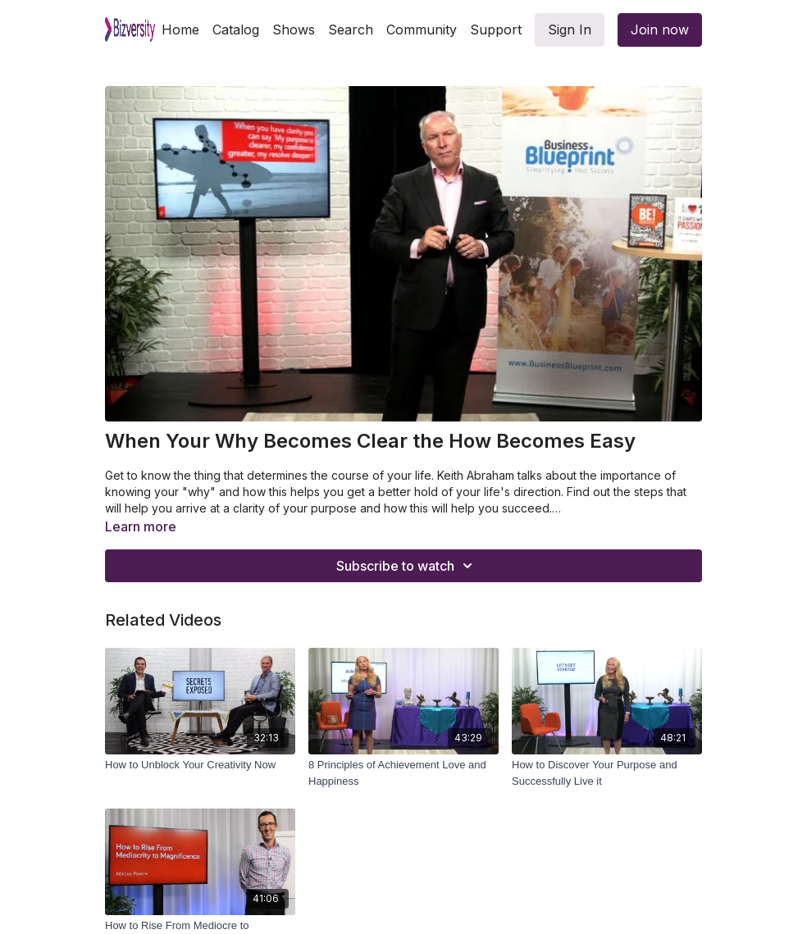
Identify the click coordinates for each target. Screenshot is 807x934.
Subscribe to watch (406, 566)
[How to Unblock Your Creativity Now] (200, 765)
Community (421, 29)
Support (496, 29)
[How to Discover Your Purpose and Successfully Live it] (607, 773)
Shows (293, 29)
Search (350, 29)
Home (180, 29)
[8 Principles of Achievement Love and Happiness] (403, 773)
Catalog (235, 29)
